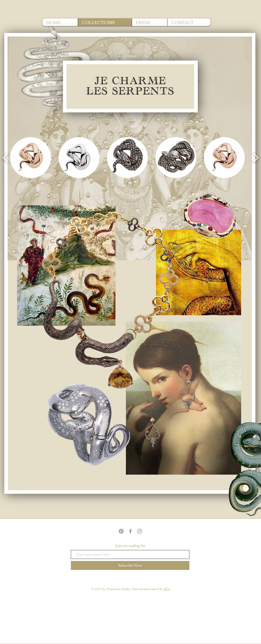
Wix (167, 589)
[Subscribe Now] (130, 565)
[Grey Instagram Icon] (139, 531)
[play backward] (5, 157)
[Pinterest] (121, 531)
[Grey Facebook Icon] (130, 531)
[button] (30, 157)
